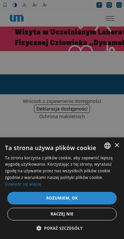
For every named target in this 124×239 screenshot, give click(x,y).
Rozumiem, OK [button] (62, 198)
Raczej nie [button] (62, 214)
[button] (62, 228)
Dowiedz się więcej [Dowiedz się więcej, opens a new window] (23, 184)
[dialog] (62, 119)
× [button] (116, 145)
